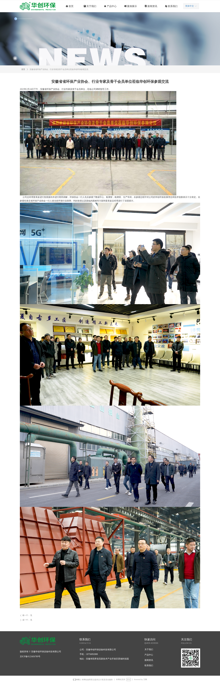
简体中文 (189, 6)
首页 (23, 69)
